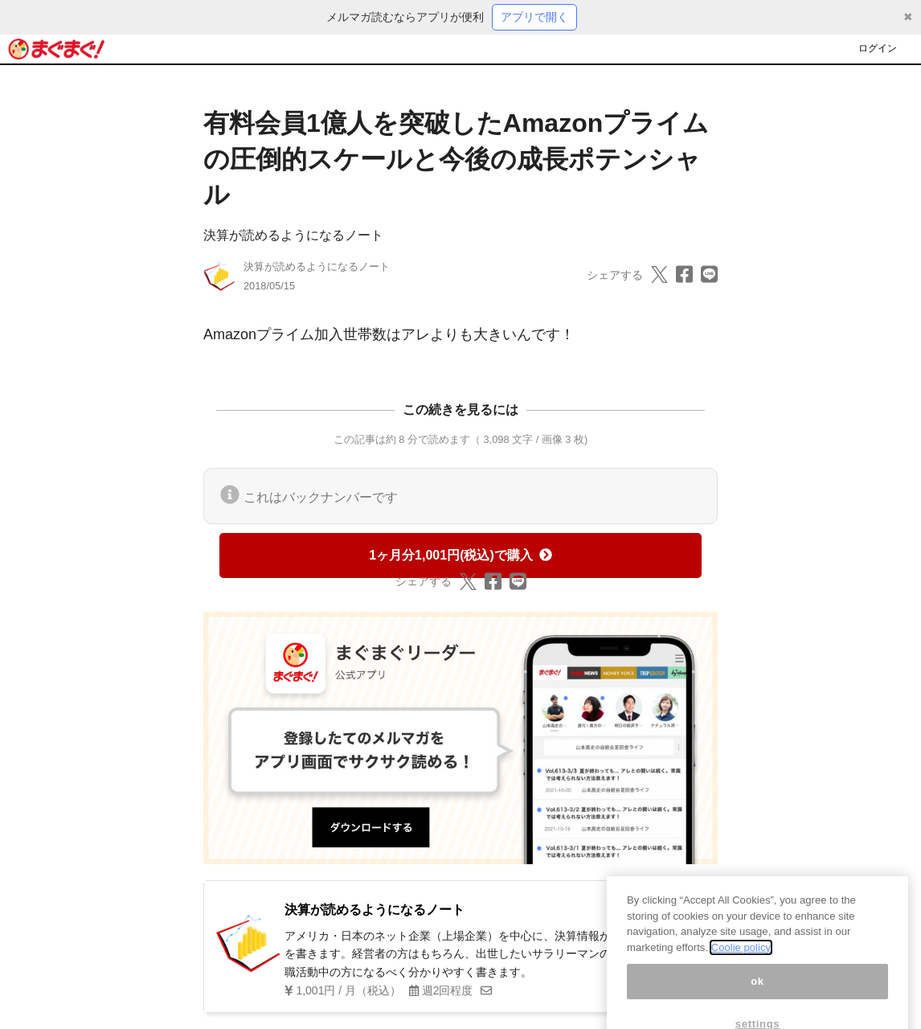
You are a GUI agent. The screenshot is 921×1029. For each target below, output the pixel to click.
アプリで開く (534, 16)
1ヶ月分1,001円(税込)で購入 (460, 555)
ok (757, 1007)
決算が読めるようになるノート (293, 235)
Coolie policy (741, 973)
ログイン (877, 48)
